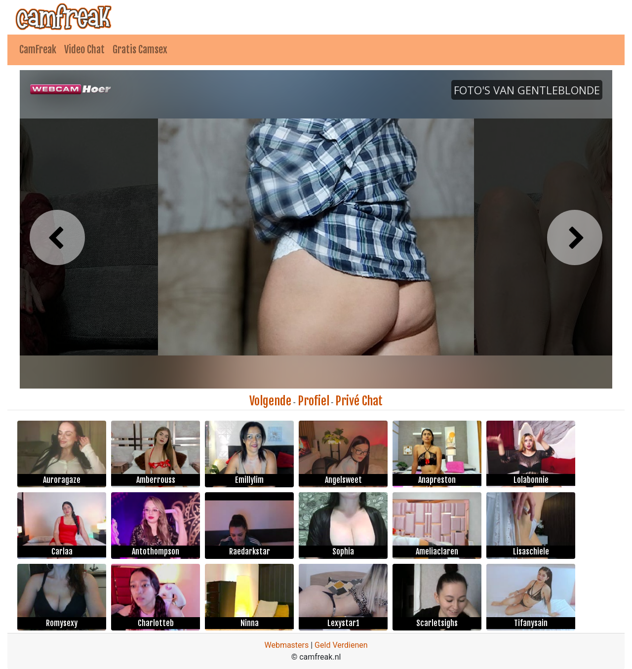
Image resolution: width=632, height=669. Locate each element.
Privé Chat (359, 401)
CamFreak (37, 49)
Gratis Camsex (140, 49)
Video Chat (84, 49)
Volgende (270, 401)
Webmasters (286, 645)
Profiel (313, 401)
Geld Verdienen (341, 645)
